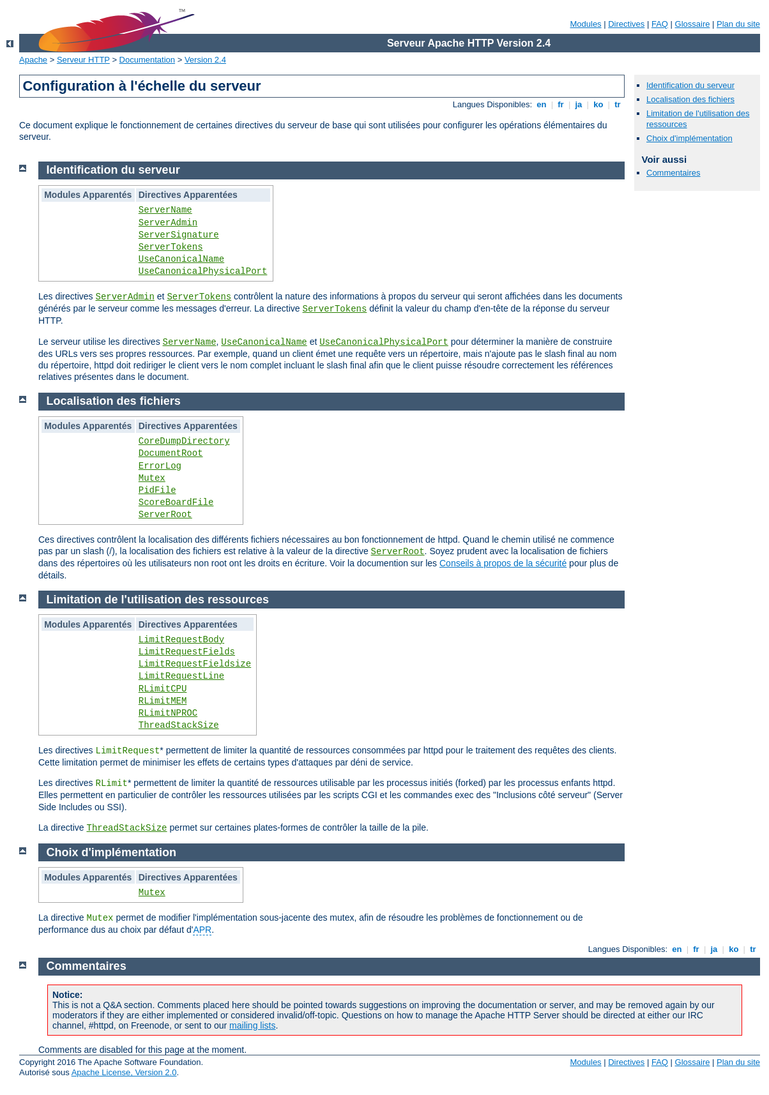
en (542, 104)
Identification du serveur (690, 85)
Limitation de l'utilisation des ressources (158, 599)
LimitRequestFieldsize (195, 664)
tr (618, 104)
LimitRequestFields (187, 652)
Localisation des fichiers (690, 99)
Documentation (147, 59)
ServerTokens (171, 247)
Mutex (152, 478)
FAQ (659, 24)
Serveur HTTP (83, 59)
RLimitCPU (163, 689)
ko (598, 104)
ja (578, 104)
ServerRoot (165, 515)
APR (202, 930)
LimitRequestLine (181, 676)
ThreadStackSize (179, 725)
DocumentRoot (171, 453)
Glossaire (692, 24)
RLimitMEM (163, 701)
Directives (626, 24)
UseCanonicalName (181, 259)
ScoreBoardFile (176, 502)
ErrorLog (160, 466)
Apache (33, 59)
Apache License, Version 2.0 (124, 1072)
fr (561, 104)
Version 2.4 (205, 59)
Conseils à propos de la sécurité (503, 563)
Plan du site (738, 24)
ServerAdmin (168, 223)
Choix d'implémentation (689, 138)
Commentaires (673, 172)
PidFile (157, 490)
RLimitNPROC (168, 713)
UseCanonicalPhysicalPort (203, 271)
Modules (585, 24)
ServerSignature (179, 235)
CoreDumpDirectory (184, 441)
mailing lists (252, 1025)
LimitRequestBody (181, 640)
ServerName (165, 210)
